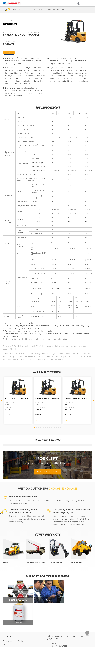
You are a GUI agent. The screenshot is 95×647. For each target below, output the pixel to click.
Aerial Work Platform (25, 633)
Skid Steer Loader (9, 637)
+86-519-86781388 (59, 620)
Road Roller (7, 627)
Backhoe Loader (8, 633)
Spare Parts (77, 599)
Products (22, 10)
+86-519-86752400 (59, 622)
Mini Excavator (55, 562)
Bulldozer (6, 630)
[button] (93, 401)
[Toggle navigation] (89, 3)
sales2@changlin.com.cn (63, 626)
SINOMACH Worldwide (17, 599)
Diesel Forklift (40, 10)
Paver (5, 562)
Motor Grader (7, 624)
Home (14, 10)
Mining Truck (77, 562)
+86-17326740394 (64, 629)
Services (47, 599)
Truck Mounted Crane (35, 562)
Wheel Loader (7, 618)
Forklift (30, 10)
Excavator (6, 621)
